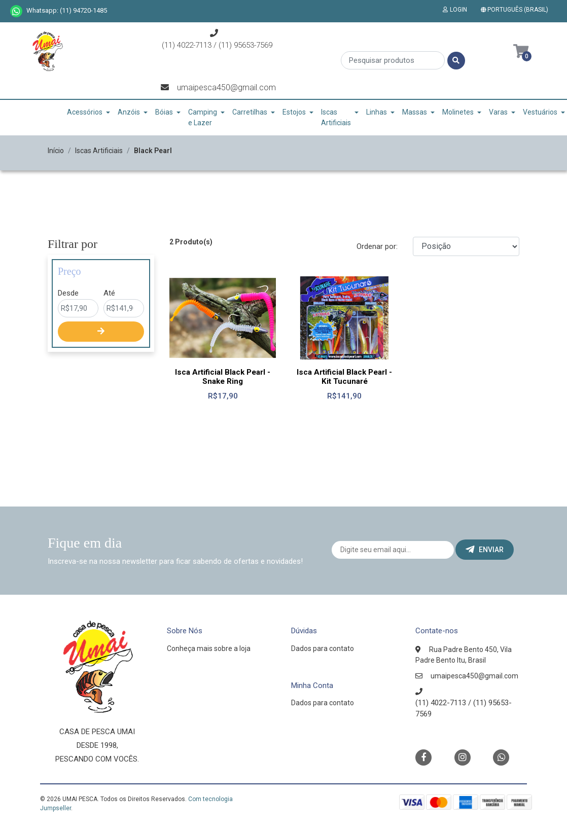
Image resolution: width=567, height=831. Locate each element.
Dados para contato (322, 648)
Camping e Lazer (202, 117)
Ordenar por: (377, 246)
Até (109, 293)
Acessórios (84, 112)
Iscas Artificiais (336, 117)
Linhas (376, 112)
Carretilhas (249, 112)
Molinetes (458, 112)
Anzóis (129, 112)
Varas (498, 112)
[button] (516, 9)
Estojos (294, 112)
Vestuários (540, 112)
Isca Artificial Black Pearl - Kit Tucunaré (344, 377)
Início (56, 151)
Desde (68, 293)
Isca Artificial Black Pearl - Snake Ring (222, 377)
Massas (414, 112)
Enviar (485, 550)
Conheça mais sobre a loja (209, 648)
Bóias (164, 112)
